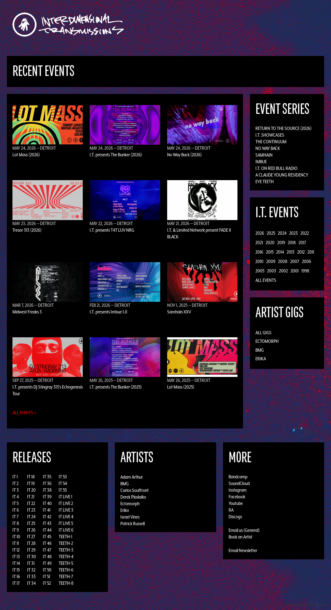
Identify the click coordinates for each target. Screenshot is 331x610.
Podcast (287, 24)
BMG (259, 350)
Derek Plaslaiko (133, 496)
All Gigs (263, 332)
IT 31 (31, 563)
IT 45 (47, 536)
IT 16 (16, 576)
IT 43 (47, 523)
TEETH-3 (66, 550)
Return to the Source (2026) (283, 128)
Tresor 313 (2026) (27, 230)
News (248, 24)
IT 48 (47, 556)
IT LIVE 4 (66, 516)
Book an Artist (240, 537)
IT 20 (31, 490)
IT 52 (47, 583)
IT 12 (16, 550)
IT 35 (47, 476)
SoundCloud (239, 483)
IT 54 (63, 483)
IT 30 (31, 556)
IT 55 (63, 490)
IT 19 (31, 483)
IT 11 (15, 543)
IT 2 (15, 483)
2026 (259, 233)
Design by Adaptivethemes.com (307, 604)
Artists (210, 24)
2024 (282, 233)
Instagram (238, 490)
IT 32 (31, 570)
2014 (280, 252)
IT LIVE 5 (66, 523)
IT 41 (46, 510)
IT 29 (31, 550)
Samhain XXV (179, 312)
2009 (270, 261)
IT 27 (31, 536)
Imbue (261, 161)
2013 (290, 252)
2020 (270, 242)
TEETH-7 (66, 576)
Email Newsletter (243, 550)
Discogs (235, 516)
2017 (302, 242)
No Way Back (267, 148)
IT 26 (31, 530)
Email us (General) (244, 530)
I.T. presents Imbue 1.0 (108, 312)
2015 (269, 252)
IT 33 (31, 576)
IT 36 (47, 483)
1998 (305, 271)
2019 (281, 242)
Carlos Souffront (134, 490)
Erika (260, 358)
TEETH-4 (66, 556)
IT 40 (47, 503)
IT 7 (15, 516)
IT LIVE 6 (66, 530)
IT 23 (31, 510)
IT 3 (15, 490)
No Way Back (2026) (184, 154)
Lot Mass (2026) (26, 154)
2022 (305, 233)
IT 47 (47, 550)
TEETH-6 (66, 570)
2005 (259, 271)
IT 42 (47, 516)
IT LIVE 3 (66, 510)
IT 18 (31, 476)
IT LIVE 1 (65, 496)
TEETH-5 (66, 563)
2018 (292, 242)
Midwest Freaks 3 (27, 312)
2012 (301, 252)
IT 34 (31, 583)
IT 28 (31, 543)
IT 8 (15, 523)
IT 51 (46, 576)
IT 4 (15, 496)
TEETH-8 (66, 583)
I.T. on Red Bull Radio (276, 168)
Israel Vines (129, 516)
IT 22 (31, 503)
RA (231, 510)
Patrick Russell (132, 523)
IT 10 (16, 536)
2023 (293, 233)
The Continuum (270, 141)
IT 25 (31, 523)
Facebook (237, 496)
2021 (259, 242)
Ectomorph (267, 341)
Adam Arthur (131, 476)
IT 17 (16, 583)
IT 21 (30, 496)
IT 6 (15, 510)
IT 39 (47, 496)
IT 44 (47, 530)
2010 (259, 261)
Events (230, 24)
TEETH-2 (66, 543)
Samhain (264, 155)
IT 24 (31, 516)
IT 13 (16, 556)
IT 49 (47, 563)
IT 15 (16, 570)
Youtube (236, 503)
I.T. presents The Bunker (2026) (116, 154)
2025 (271, 233)
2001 (295, 271)
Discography (185, 24)
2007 (294, 261)
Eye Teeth (264, 181)
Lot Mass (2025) (180, 387)
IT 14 (16, 563)
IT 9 (15, 530)
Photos (266, 24)
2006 (306, 261)
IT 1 (15, 476)
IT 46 (47, 543)
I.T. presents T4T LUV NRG (112, 230)
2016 (259, 252)
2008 (283, 261)
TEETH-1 (65, 536)
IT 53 (63, 476)
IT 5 (15, 503)
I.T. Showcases (269, 135)
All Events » (24, 412)
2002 (283, 271)
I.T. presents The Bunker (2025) (116, 387)
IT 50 (47, 570)
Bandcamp (238, 476)
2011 (310, 252)
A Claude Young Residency (281, 175)
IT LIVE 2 (66, 503)
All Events (265, 280)
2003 (271, 271)
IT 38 (47, 490)
